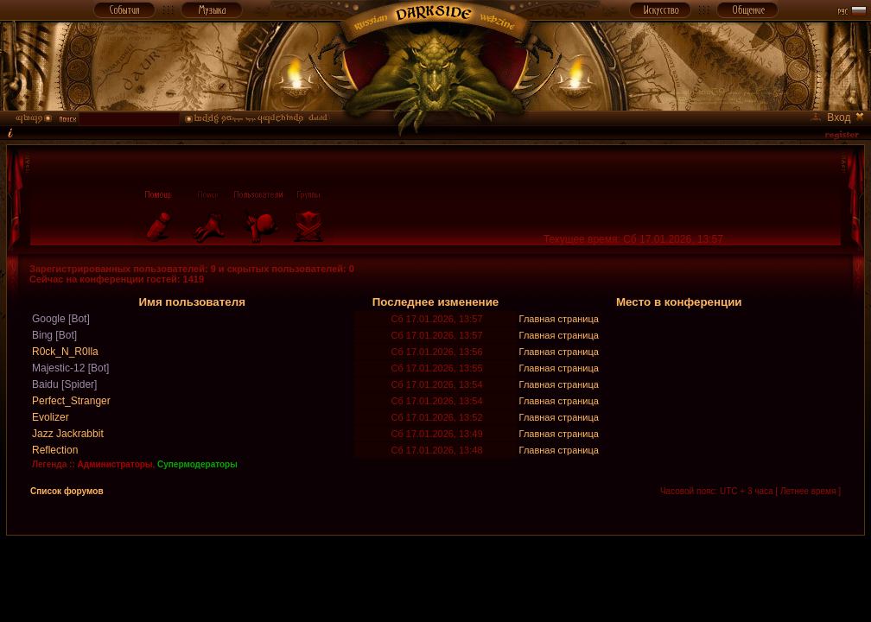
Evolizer (50, 417)
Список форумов (67, 491)
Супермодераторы (197, 464)
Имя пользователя (191, 301)
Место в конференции (679, 301)
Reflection (55, 450)
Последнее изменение (435, 301)
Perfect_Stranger (71, 401)
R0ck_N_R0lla (65, 352)
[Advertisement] (435, 574)
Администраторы (115, 464)
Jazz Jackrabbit (68, 434)
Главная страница (559, 319)
